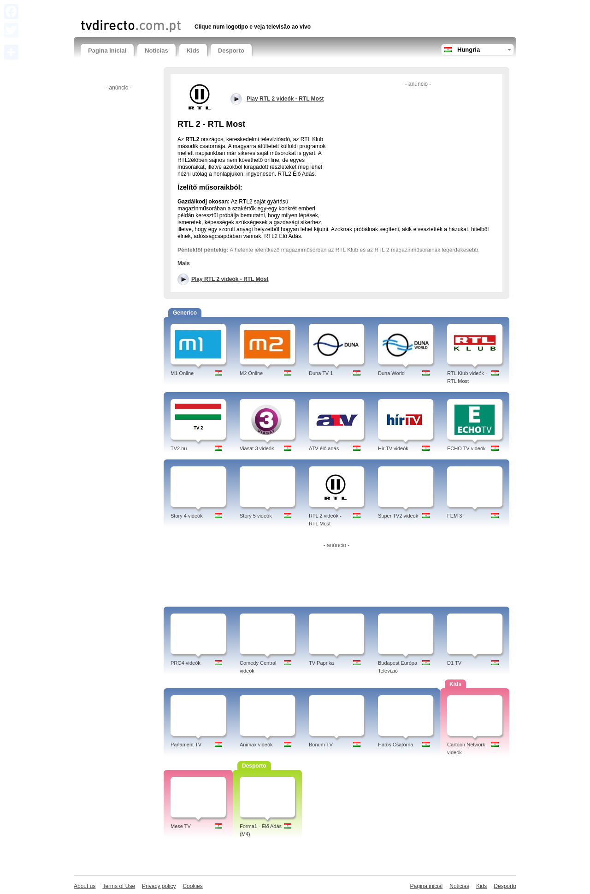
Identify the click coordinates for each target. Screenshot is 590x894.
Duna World (391, 373)
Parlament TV (186, 744)
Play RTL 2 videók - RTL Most (230, 279)
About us (84, 886)
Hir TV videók (393, 448)
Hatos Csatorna (395, 744)
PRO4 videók (186, 663)
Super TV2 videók (398, 516)
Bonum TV (321, 744)
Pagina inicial (107, 50)
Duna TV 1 (321, 373)
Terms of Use (118, 886)
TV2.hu (179, 448)
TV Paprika (321, 663)
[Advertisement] (188, 8)
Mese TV (181, 826)
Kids (193, 50)
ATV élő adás (324, 448)
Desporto (231, 50)
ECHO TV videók (466, 448)
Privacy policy (159, 886)
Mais (183, 263)
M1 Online (182, 373)
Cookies (192, 886)
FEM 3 (454, 516)
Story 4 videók (187, 516)
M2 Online (251, 373)
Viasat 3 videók (257, 448)
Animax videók (256, 744)
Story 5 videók (256, 516)
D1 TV (454, 663)
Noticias (156, 50)
